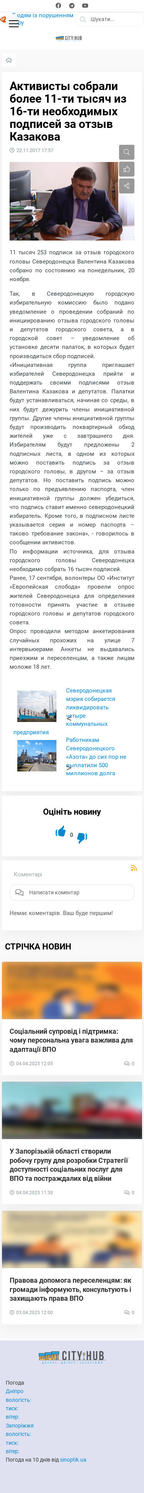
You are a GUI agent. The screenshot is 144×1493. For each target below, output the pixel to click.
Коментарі (28, 874)
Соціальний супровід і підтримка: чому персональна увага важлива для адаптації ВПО (71, 1040)
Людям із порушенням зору (42, 19)
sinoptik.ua (73, 1460)
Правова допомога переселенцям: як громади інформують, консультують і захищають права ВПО (70, 1289)
